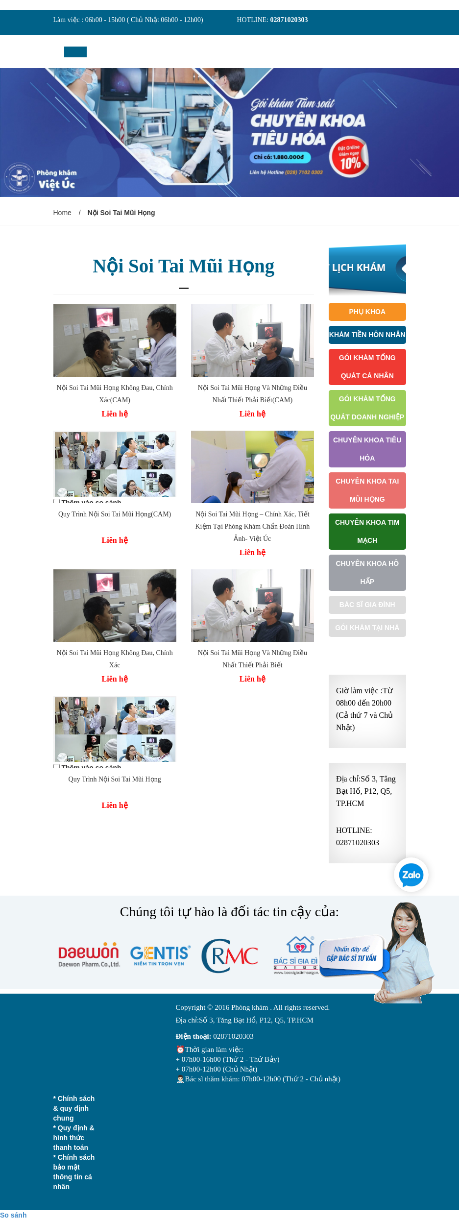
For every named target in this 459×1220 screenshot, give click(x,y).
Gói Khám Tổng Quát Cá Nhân (367, 367)
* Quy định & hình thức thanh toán (74, 1137)
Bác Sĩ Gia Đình (367, 605)
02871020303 (289, 20)
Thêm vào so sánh (91, 503)
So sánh (13, 1215)
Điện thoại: (194, 1036)
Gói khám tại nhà (367, 628)
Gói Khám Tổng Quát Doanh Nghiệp (367, 408)
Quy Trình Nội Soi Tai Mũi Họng (115, 779)
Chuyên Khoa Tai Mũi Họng (367, 490)
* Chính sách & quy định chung (74, 1108)
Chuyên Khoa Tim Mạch (367, 531)
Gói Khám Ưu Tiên (367, 651)
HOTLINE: (253, 20)
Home (62, 213)
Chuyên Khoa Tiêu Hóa (367, 449)
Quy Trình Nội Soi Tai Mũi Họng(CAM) (114, 514)
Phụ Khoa (367, 312)
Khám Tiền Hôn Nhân (367, 335)
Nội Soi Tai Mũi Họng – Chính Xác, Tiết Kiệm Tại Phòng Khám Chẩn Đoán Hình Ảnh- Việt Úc (252, 526)
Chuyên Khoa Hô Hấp (367, 573)
